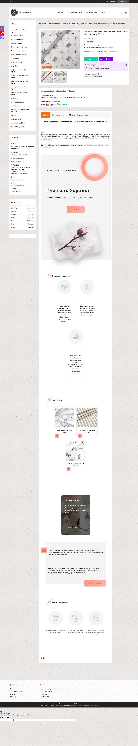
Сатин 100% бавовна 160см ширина (19, 82)
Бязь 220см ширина (17, 35)
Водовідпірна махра (17, 43)
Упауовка (44, 694)
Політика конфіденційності (91, 705)
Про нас (12, 689)
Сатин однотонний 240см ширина (19, 88)
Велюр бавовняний (17, 39)
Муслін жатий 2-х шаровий (19, 51)
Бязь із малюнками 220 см (71, 23)
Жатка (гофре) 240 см (17, 127)
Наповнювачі (15, 58)
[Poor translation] (7, 717)
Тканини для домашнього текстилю (52, 689)
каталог (76, 209)
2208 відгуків (112, 1)
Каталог (44, 23)
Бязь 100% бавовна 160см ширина (19, 31)
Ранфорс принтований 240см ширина (20, 71)
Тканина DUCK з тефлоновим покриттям (20, 110)
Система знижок (91, 12)
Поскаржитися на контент (76, 705)
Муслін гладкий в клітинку (19, 47)
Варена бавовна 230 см (18, 123)
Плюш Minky (14, 66)
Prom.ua (78, 704)
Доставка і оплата (16, 691)
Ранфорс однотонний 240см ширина (19, 76)
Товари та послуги (74, 12)
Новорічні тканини (16, 62)
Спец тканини (15, 98)
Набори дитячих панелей (18, 54)
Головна (61, 12)
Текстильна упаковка (17, 102)
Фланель (13, 115)
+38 (52, 171)
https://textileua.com (17, 180)
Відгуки (12, 694)
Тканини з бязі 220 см (55, 23)
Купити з (106, 59)
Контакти (13, 697)
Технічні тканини (16, 106)
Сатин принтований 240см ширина (19, 93)
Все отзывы (95, 583)
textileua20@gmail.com (18, 185)
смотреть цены (73, 528)
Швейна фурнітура (16, 119)
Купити (91, 59)
